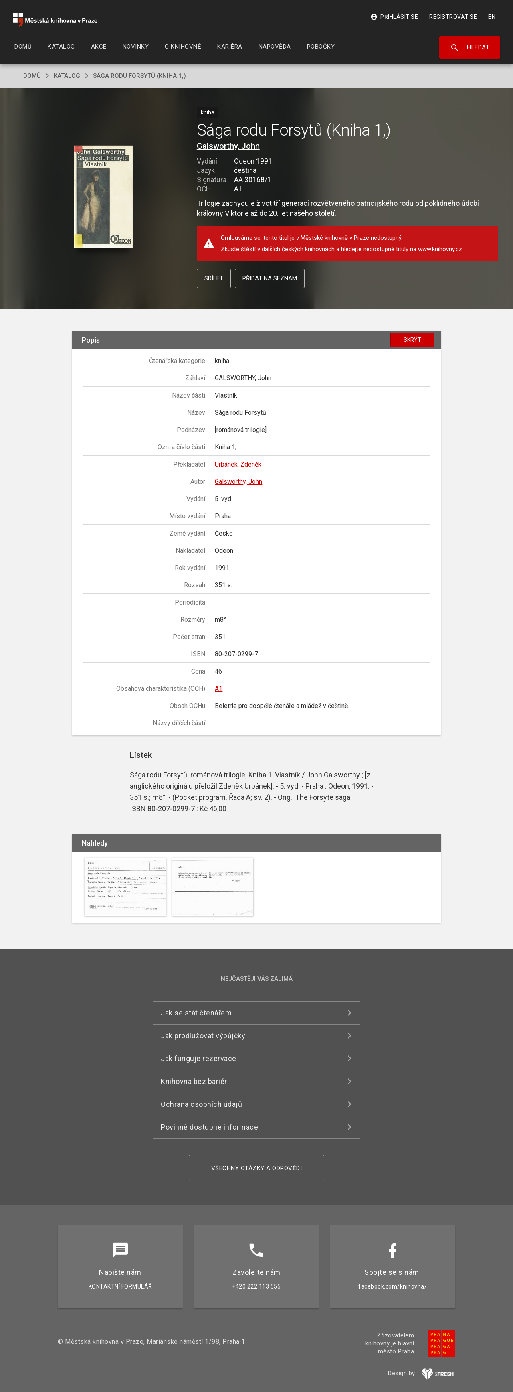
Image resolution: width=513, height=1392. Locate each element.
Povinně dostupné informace (209, 1127)
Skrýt (412, 340)
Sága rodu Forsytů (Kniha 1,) (139, 75)
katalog (67, 75)
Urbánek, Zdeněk (238, 464)
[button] (103, 197)
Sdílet (213, 278)
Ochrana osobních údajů (201, 1104)
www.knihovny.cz (440, 249)
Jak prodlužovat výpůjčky (203, 1035)
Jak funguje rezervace (198, 1058)
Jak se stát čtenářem (196, 1012)
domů (32, 75)
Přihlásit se (394, 16)
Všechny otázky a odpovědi (256, 1168)
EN (491, 17)
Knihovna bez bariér (194, 1081)
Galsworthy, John (228, 146)
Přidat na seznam (269, 278)
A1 (218, 688)
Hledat (470, 48)
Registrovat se (453, 17)
